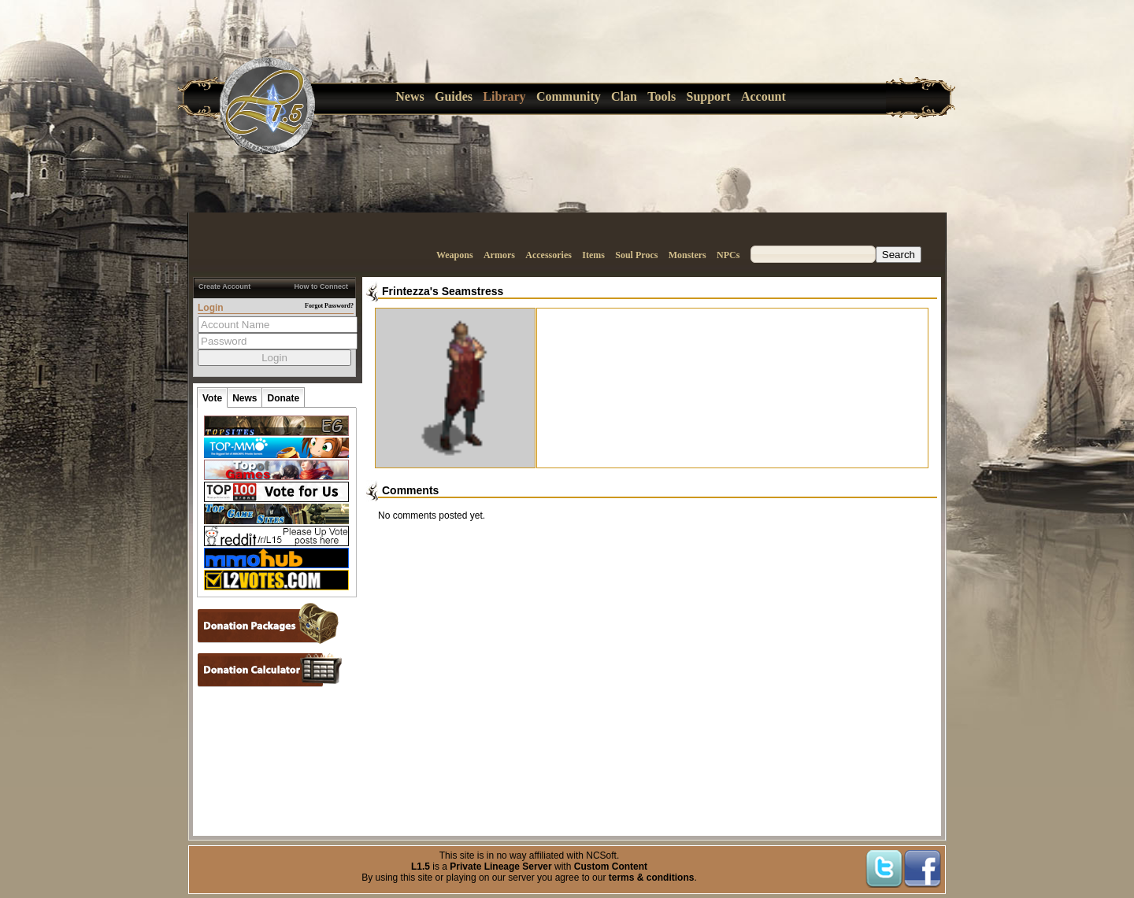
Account (763, 96)
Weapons (454, 255)
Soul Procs (636, 255)
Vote (212, 398)
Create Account (224, 286)
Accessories (548, 255)
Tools (661, 96)
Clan (624, 96)
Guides (453, 96)
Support (709, 96)
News (409, 96)
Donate (283, 398)
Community (568, 96)
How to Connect (322, 286)
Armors (499, 255)
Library (504, 96)
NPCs (728, 255)
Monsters (687, 255)
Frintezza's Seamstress (442, 291)
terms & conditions (652, 877)
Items (593, 255)
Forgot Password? (329, 305)
